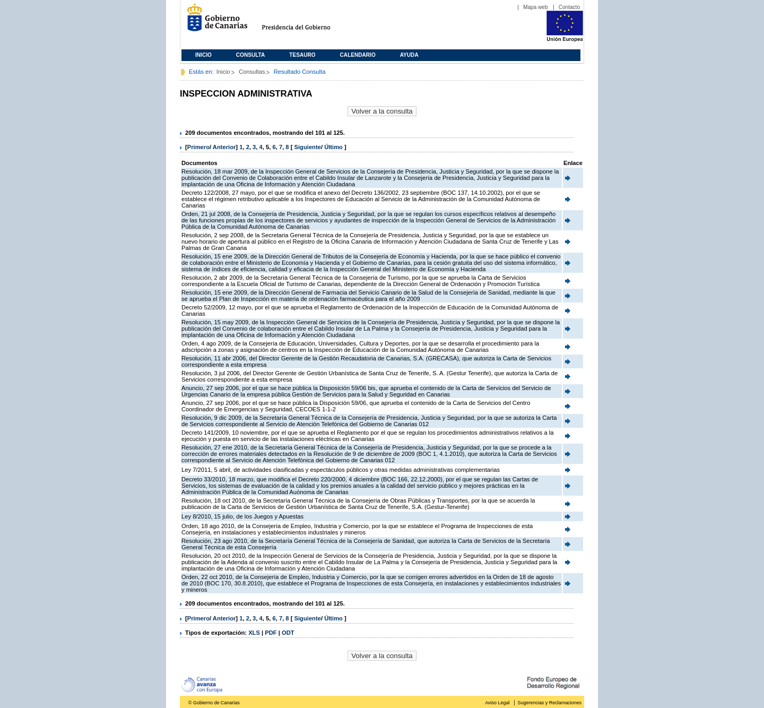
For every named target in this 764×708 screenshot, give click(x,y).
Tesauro (302, 55)
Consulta (250, 55)
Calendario (358, 55)
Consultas (252, 71)
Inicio (203, 55)
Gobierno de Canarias (214, 21)
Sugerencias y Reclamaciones (549, 702)
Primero (198, 147)
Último (334, 147)
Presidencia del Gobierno (306, 21)
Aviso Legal (497, 702)
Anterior (224, 147)
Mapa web (535, 7)
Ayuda (409, 55)
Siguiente (307, 147)
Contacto (569, 7)
